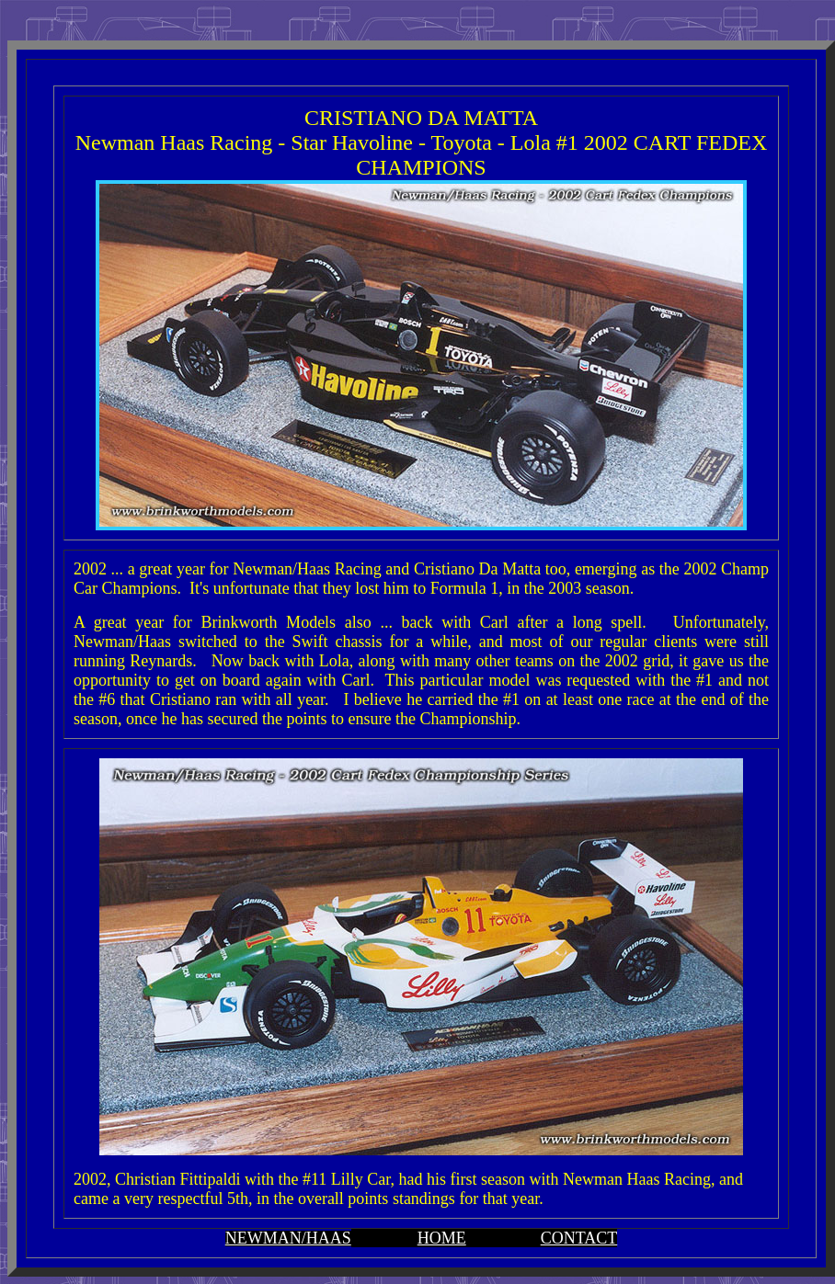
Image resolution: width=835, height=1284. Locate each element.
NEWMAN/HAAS (288, 1238)
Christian (145, 1179)
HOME (442, 1238)
